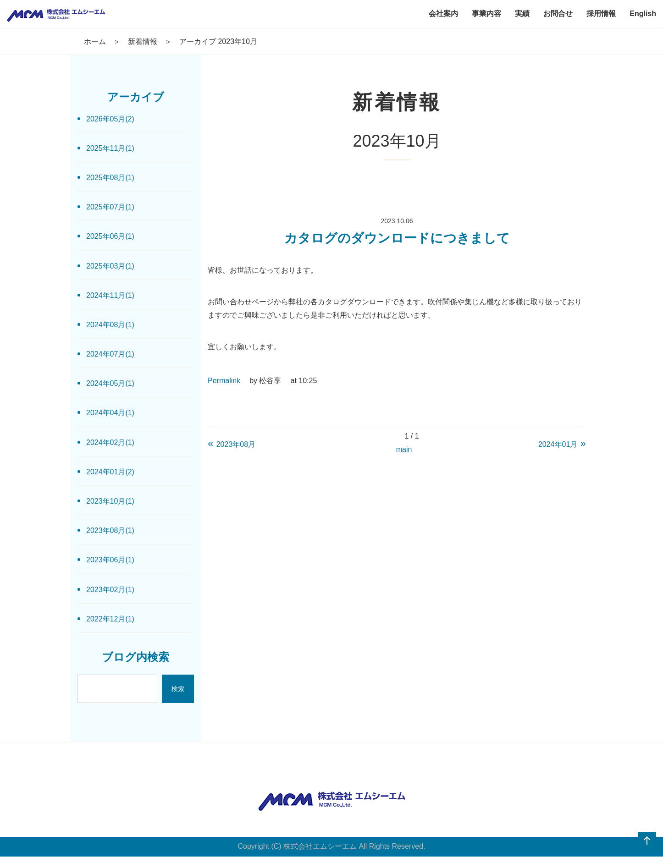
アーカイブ (135, 97)
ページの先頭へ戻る (647, 841)
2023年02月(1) (110, 589)
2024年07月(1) (110, 354)
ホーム (95, 41)
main (404, 449)
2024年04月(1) (110, 413)
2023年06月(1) (110, 560)
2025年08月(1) (110, 177)
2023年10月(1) (110, 501)
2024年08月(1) (110, 325)
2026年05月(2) (110, 119)
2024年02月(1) (110, 442)
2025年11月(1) (110, 148)
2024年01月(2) (110, 472)
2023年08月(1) (110, 530)
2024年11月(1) (110, 295)
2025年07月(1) (110, 207)
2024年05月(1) (110, 383)
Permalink (224, 381)
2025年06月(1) (110, 236)
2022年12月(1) (110, 619)
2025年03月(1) (110, 266)
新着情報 (142, 41)
